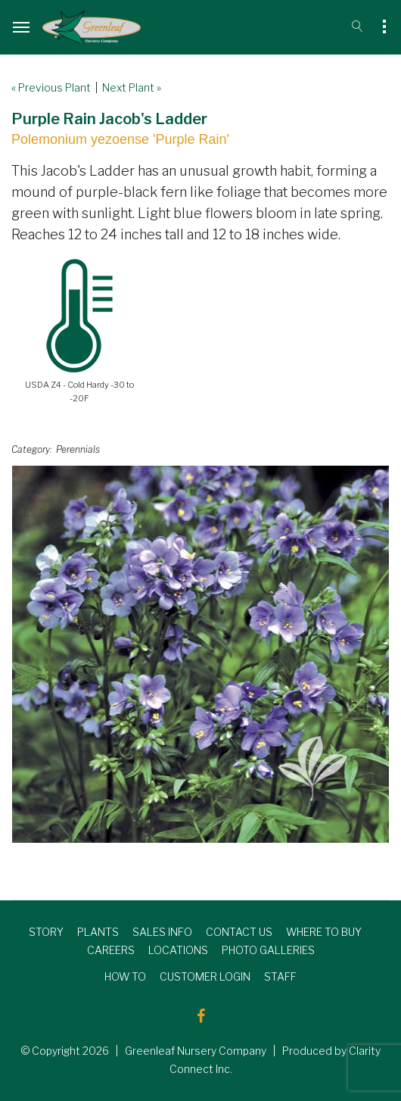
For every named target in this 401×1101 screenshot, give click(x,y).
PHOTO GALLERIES (268, 949)
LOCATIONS (178, 949)
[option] (200, 654)
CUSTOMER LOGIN (205, 976)
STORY (46, 931)
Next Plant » (131, 87)
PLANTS (98, 931)
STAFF (280, 976)
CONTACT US (239, 931)
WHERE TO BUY (324, 931)
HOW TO (125, 976)
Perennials (78, 449)
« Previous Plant (51, 87)
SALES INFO (162, 931)
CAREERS (111, 949)
